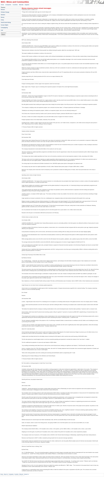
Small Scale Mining (6, 22)
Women (3, 9)
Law (2, 30)
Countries (15, 4)
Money (2, 17)
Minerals (21, 4)
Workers (3, 14)
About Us (6, 474)
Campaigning (4, 27)
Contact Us (26, 474)
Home (2, 4)
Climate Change (5, 12)
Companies (8, 4)
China (2, 20)
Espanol (27, 4)
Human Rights (4, 25)
